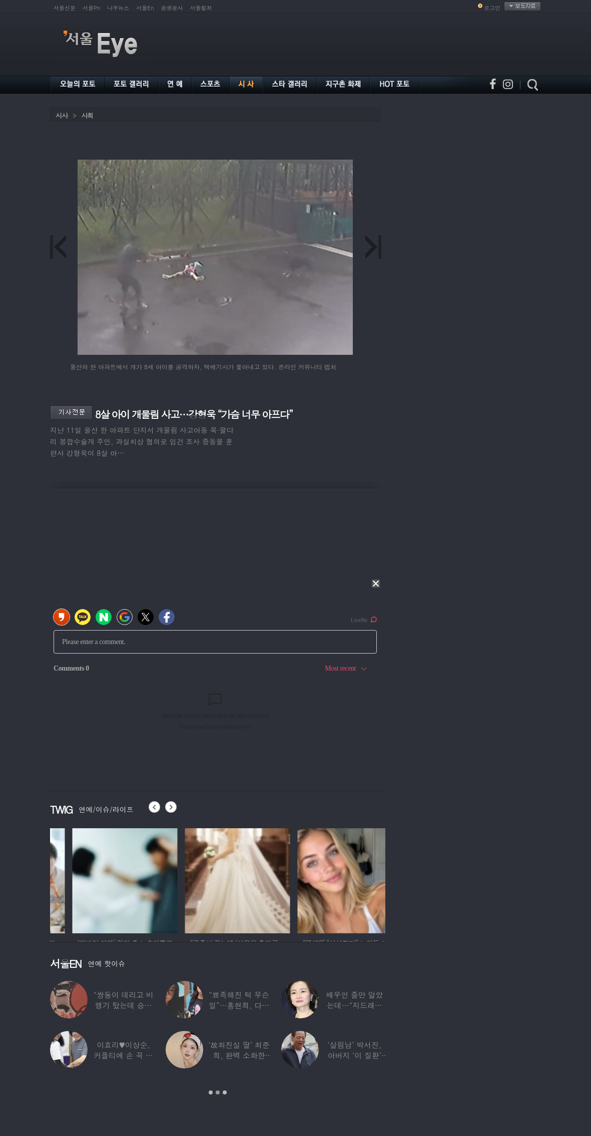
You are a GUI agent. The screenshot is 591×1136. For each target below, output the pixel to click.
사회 (87, 115)
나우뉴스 (118, 8)
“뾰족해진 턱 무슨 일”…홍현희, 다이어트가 (239, 1005)
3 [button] (225, 1092)
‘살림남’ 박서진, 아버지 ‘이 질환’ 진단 (354, 1055)
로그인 (492, 8)
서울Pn (91, 8)
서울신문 (65, 8)
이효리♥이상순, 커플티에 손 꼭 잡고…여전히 (123, 1055)
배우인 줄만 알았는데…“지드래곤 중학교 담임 (354, 1005)
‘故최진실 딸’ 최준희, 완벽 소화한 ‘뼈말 (238, 1055)
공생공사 (172, 8)
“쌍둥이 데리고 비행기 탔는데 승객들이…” (123, 1005)
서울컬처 (201, 8)
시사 (62, 115)
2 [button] (218, 1092)
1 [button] (211, 1092)
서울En (145, 8)
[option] (85, 879)
